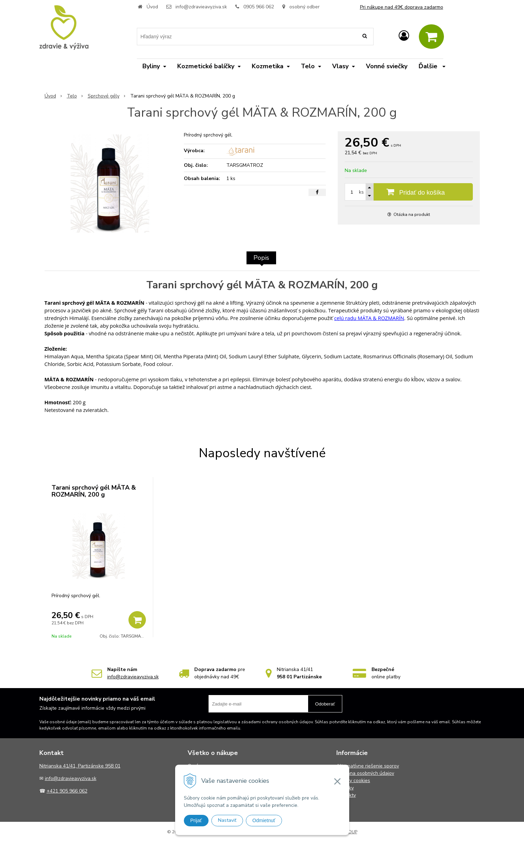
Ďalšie (432, 66)
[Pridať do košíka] (409, 192)
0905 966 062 (258, 6)
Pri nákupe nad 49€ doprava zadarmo (401, 7)
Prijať (196, 820)
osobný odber (301, 6)
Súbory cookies (353, 780)
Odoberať (325, 704)
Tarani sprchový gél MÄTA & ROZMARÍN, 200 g (94, 491)
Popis (261, 258)
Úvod (152, 6)
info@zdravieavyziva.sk (201, 6)
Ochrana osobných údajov (365, 773)
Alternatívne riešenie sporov (367, 766)
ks (361, 192)
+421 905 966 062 (67, 791)
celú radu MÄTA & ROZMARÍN (369, 317)
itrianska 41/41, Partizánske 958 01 (81, 766)
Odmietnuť (263, 820)
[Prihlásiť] (404, 36)
